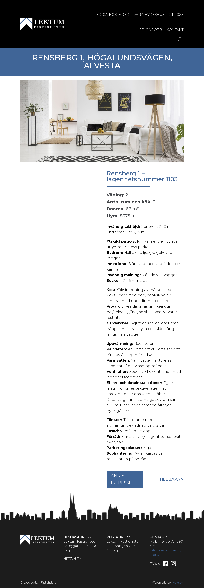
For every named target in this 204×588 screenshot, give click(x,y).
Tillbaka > (171, 479)
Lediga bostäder (111, 14)
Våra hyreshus (149, 14)
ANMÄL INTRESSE (121, 479)
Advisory (178, 582)
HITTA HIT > (72, 559)
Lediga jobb (149, 30)
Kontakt (175, 30)
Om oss (176, 14)
